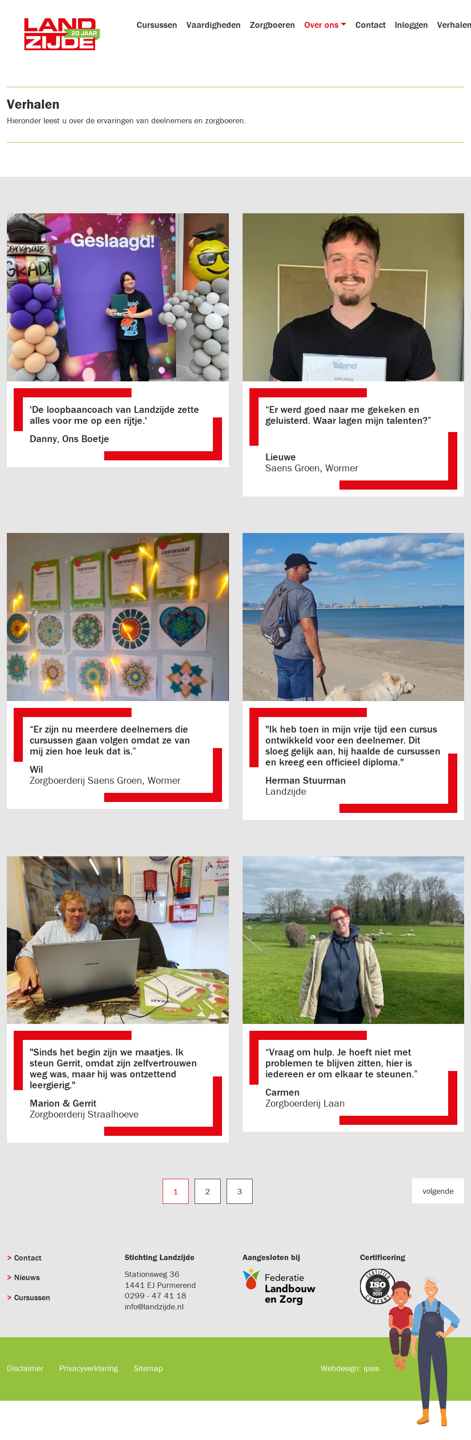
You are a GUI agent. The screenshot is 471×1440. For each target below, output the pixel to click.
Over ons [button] (321, 24)
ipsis (371, 1368)
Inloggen (411, 24)
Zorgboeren (272, 24)
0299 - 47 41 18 (155, 1295)
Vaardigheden (213, 24)
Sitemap (148, 1368)
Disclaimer (25, 1368)
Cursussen (157, 24)
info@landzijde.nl (154, 1306)
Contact (370, 24)
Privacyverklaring (88, 1368)
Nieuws (27, 1277)
